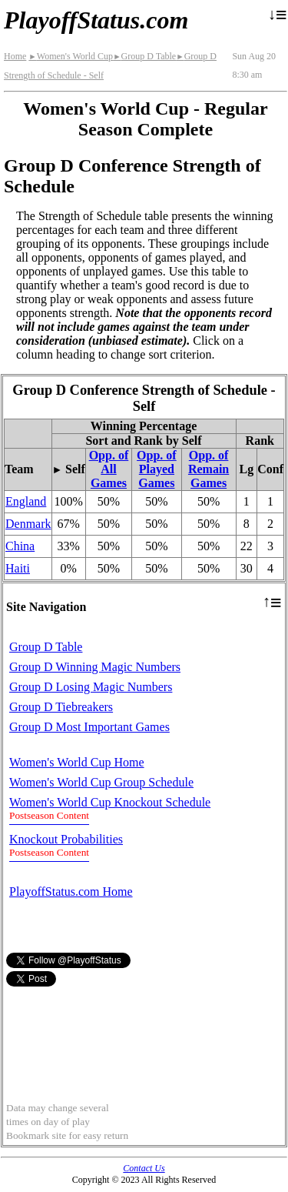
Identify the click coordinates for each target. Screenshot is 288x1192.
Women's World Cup (70, 56)
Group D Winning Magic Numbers (94, 666)
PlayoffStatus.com (96, 20)
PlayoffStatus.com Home (71, 891)
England (25, 501)
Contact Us (143, 1168)
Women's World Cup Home (76, 762)
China (20, 546)
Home (15, 56)
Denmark (28, 523)
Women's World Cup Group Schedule (101, 782)
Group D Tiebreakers (61, 706)
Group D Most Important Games (89, 726)
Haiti (17, 568)
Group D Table (144, 56)
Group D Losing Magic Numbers (90, 686)
